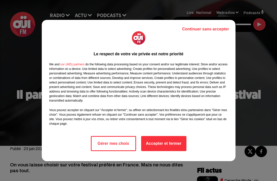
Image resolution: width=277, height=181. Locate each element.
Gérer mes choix (113, 143)
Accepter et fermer (163, 143)
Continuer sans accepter (205, 29)
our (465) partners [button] (72, 64)
